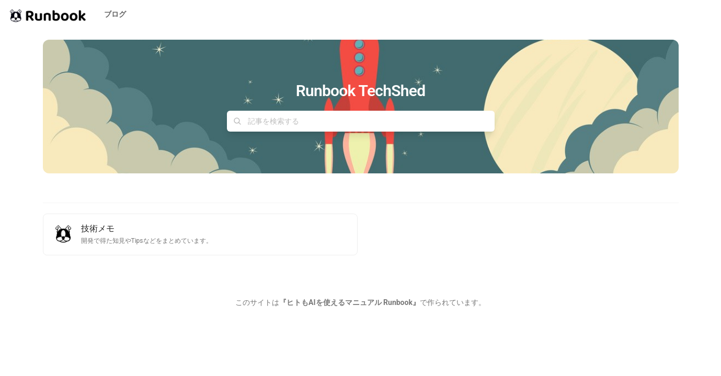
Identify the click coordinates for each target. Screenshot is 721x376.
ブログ (115, 14)
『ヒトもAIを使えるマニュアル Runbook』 (349, 302)
